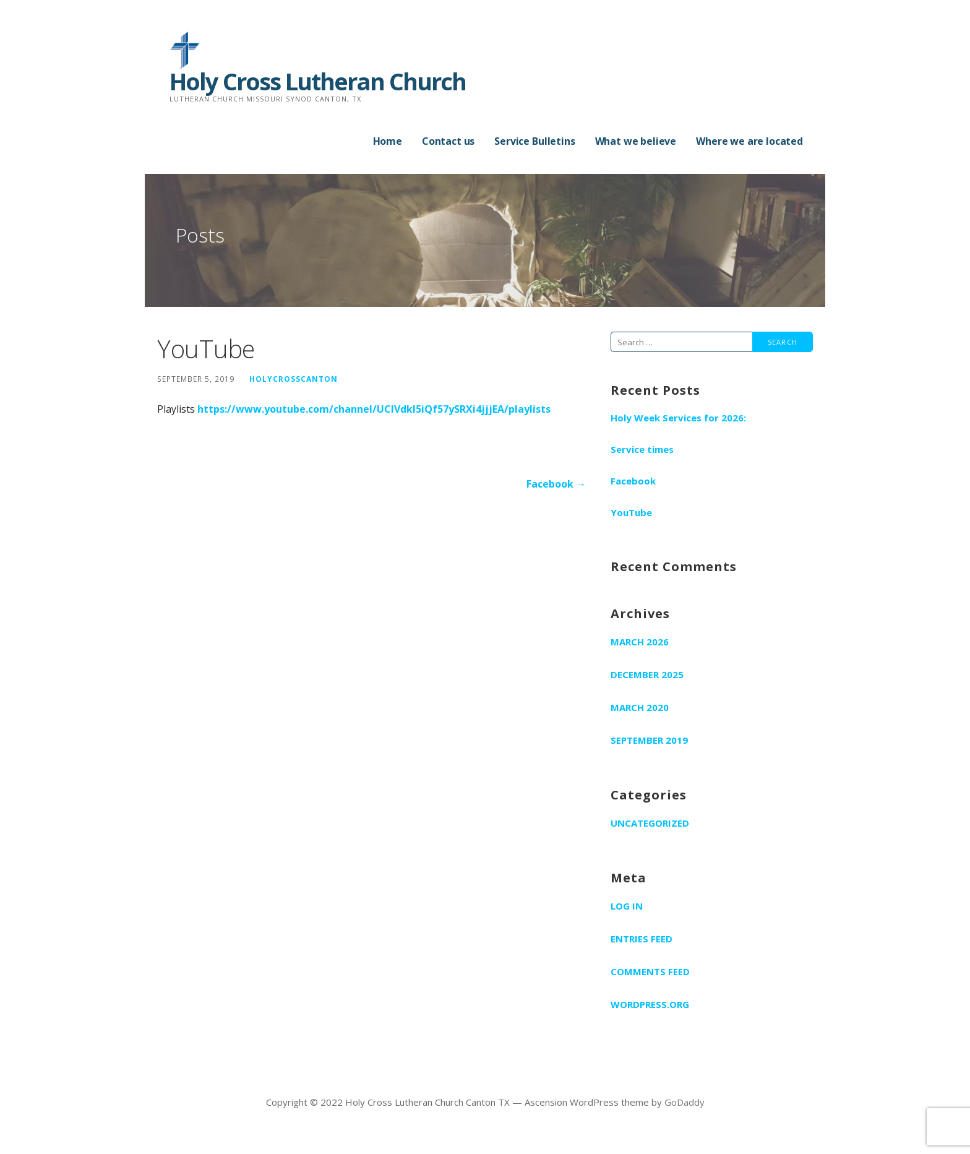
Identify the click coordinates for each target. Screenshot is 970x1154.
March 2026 (640, 641)
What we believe (636, 141)
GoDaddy (684, 1102)
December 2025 (647, 674)
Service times (642, 449)
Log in (627, 906)
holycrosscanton (293, 379)
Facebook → (556, 484)
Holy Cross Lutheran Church (318, 81)
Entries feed (641, 938)
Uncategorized (650, 823)
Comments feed (650, 971)
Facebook (633, 481)
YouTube (631, 512)
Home (387, 141)
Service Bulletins (534, 141)
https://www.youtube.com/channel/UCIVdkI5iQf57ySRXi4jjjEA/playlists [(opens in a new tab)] (374, 409)
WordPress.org (650, 1004)
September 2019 (649, 740)
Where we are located (749, 141)
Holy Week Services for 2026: (678, 417)
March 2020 (640, 707)
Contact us (448, 141)
